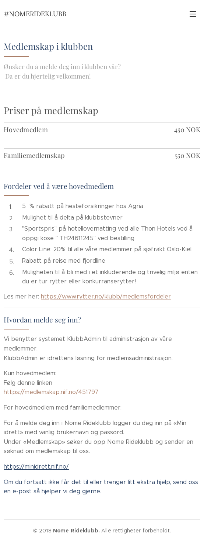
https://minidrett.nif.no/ (36, 466)
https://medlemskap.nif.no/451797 (51, 392)
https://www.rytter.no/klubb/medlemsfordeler (106, 296)
